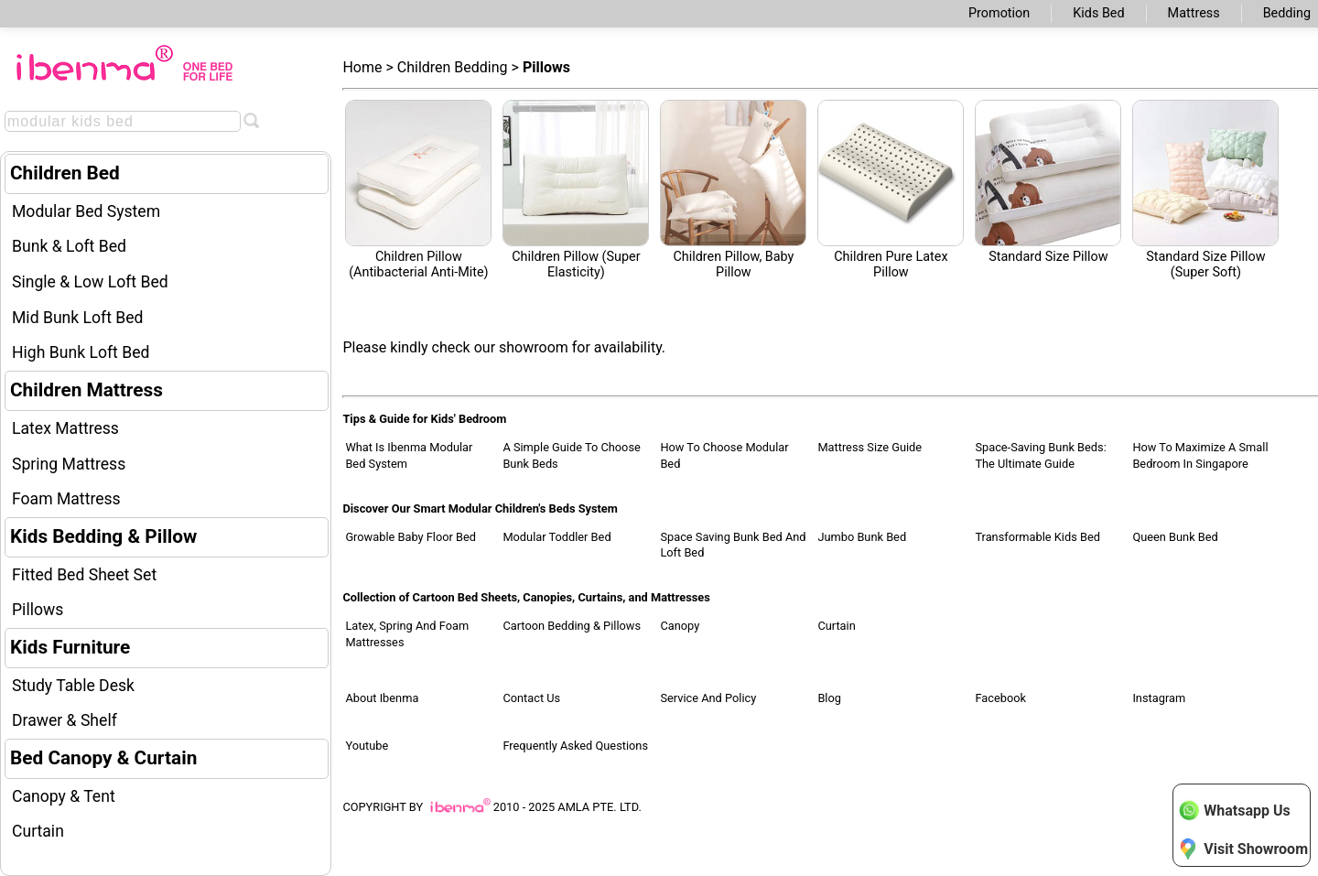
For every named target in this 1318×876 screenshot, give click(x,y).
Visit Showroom (1243, 849)
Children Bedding (452, 67)
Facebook (1000, 698)
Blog (829, 698)
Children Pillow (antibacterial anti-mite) (418, 190)
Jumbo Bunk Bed (861, 537)
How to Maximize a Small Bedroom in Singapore (1200, 455)
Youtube (366, 745)
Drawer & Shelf (64, 720)
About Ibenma (381, 698)
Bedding (1287, 13)
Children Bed (65, 173)
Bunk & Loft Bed (69, 246)
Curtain (38, 831)
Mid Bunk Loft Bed (78, 317)
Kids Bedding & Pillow (103, 536)
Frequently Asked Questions (575, 745)
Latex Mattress (65, 428)
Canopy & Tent (63, 796)
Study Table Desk (73, 685)
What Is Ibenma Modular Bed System (408, 455)
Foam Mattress (66, 499)
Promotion (999, 13)
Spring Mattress (68, 464)
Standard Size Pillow (1048, 182)
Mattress (1194, 13)
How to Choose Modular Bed (724, 455)
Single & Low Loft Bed (90, 282)
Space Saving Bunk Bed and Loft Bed (732, 545)
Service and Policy (708, 698)
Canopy (679, 626)
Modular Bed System (86, 211)
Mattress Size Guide (869, 447)
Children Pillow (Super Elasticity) (575, 190)
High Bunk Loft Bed (80, 352)
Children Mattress (86, 390)
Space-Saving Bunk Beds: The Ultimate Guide (1040, 455)
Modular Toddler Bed (556, 537)
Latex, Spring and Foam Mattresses (407, 634)
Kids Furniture (70, 647)
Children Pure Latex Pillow (890, 190)
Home (362, 67)
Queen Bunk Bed (1174, 537)
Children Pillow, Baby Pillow (733, 190)
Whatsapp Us (1234, 810)
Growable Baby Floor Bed (410, 537)
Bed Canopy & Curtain (103, 758)
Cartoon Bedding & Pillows (571, 626)
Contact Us (531, 698)
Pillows (37, 609)
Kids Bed (1098, 13)
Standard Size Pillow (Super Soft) (1205, 190)
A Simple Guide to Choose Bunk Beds (571, 455)
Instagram (1158, 698)
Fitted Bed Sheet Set (84, 575)
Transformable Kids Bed (1037, 537)
